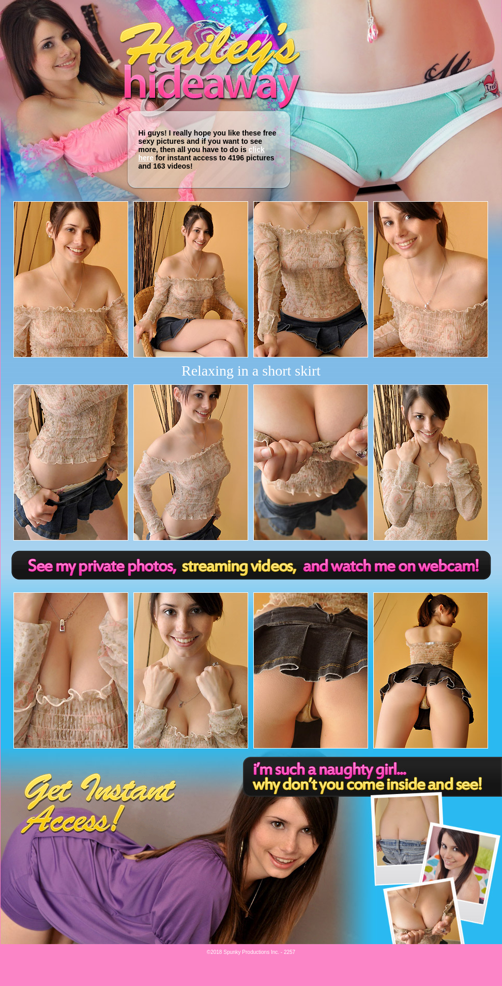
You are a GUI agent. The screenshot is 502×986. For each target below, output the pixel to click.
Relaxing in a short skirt (251, 371)
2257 (289, 952)
